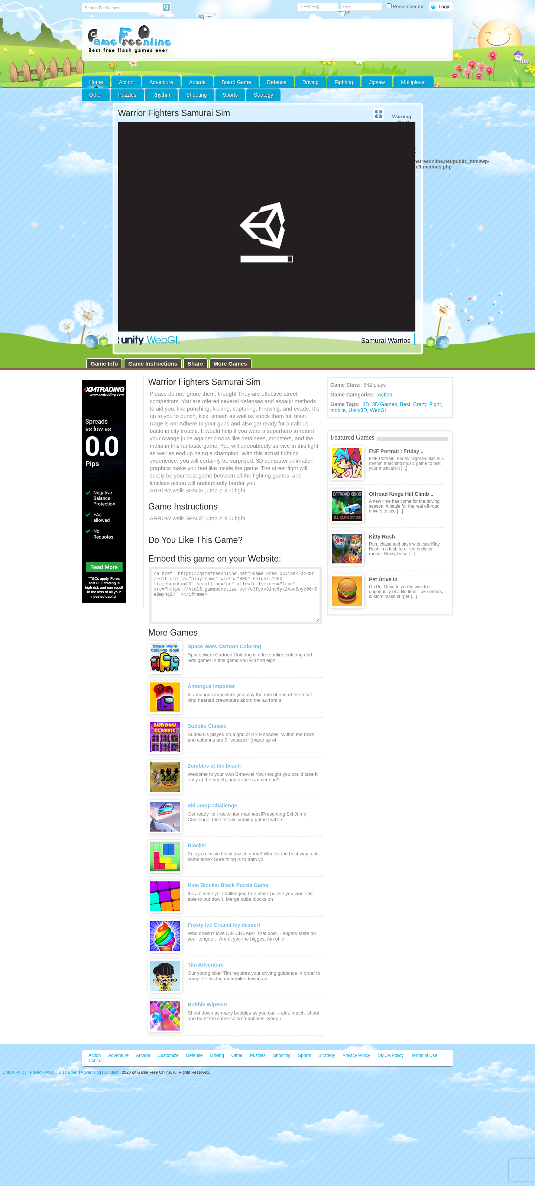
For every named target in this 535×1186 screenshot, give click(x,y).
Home (96, 82)
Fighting (344, 82)
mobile (338, 410)
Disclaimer (68, 1072)
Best (405, 404)
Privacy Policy (356, 1055)
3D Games (384, 404)
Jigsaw (377, 82)
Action (126, 82)
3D (366, 404)
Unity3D (357, 410)
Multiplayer (413, 82)
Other (237, 1055)
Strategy (263, 95)
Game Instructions (152, 363)
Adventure (161, 82)
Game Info (104, 363)
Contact (96, 1060)
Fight (435, 404)
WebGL (379, 410)
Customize (168, 1055)
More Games (230, 363)
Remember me (406, 6)
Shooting (196, 95)
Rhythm (161, 95)
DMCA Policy (390, 1055)
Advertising (91, 1072)
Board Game (236, 82)
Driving (310, 82)
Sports (230, 95)
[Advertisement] (314, 40)
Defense (276, 82)
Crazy (420, 404)
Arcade (197, 82)
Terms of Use (424, 1055)
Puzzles (127, 95)
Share (195, 363)
